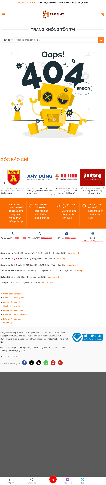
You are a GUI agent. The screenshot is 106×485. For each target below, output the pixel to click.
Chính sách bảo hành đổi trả (15, 314)
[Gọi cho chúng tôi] (45, 362)
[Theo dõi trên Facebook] (24, 362)
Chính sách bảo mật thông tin (16, 298)
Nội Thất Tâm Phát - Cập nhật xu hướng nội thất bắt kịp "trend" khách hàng (92, 190)
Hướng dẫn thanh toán (13, 311)
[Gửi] (101, 40)
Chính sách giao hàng (12, 306)
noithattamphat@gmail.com (92, 241)
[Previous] (4, 183)
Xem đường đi (73, 253)
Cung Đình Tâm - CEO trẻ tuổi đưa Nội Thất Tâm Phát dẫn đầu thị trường (13, 190)
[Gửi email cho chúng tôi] (38, 362)
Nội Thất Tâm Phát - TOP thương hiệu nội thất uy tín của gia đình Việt (39, 190)
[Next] (101, 183)
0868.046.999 (70, 238)
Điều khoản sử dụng (12, 319)
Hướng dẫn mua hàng (12, 302)
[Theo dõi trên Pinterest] (53, 362)
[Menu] (3, 14)
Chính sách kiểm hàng (13, 294)
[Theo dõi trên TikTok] (31, 362)
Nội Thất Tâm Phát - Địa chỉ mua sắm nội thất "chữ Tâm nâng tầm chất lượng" (66, 190)
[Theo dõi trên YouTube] (60, 362)
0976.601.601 (11, 356)
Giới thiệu (7, 323)
